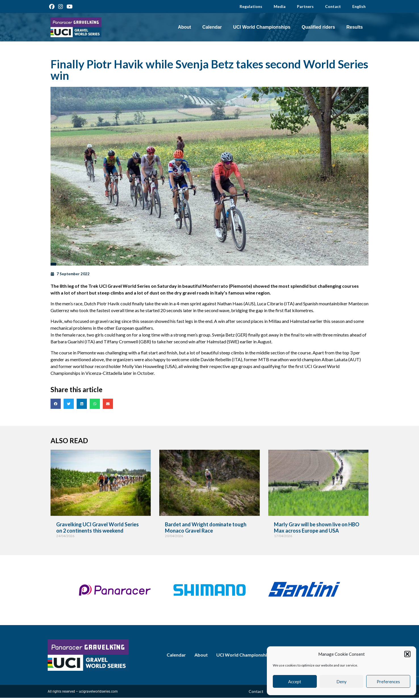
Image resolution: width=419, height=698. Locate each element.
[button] (407, 654)
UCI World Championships (261, 27)
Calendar (212, 27)
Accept (294, 681)
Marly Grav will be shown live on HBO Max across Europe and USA (316, 527)
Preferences (388, 681)
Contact (333, 6)
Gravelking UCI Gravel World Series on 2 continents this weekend (97, 527)
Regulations (251, 6)
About (184, 27)
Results (354, 27)
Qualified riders (318, 27)
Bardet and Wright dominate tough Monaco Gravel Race (205, 527)
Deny (341, 681)
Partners (305, 6)
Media (280, 6)
